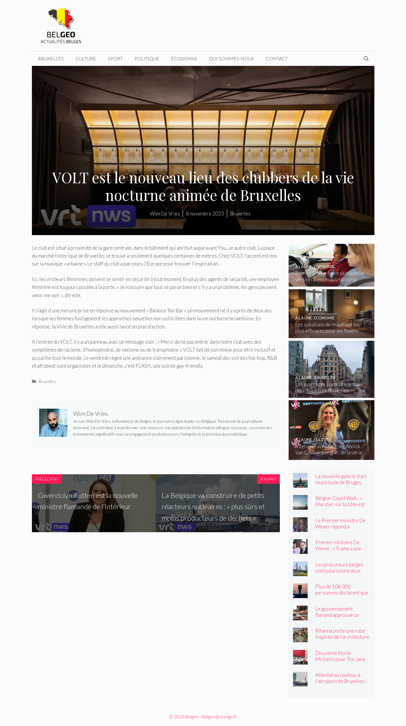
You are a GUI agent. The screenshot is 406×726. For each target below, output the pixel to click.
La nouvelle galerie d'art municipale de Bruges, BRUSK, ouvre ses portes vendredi (342, 485)
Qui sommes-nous (231, 58)
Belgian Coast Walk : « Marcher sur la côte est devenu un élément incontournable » (340, 507)
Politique (146, 58)
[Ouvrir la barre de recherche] (366, 58)
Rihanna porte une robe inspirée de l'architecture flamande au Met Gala (342, 637)
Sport (115, 58)
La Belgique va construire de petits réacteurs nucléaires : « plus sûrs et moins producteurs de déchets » (213, 506)
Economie (184, 58)
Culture (86, 58)
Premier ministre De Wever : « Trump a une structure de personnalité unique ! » (342, 551)
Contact (277, 58)
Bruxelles (51, 58)
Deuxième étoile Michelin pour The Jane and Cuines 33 (340, 659)
